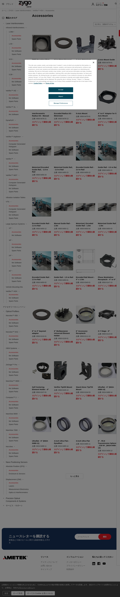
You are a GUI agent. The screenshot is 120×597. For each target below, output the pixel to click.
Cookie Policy (38, 83)
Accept (60, 89)
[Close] (93, 62)
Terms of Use (50, 83)
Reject (61, 96)
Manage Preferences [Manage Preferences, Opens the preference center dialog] (61, 103)
